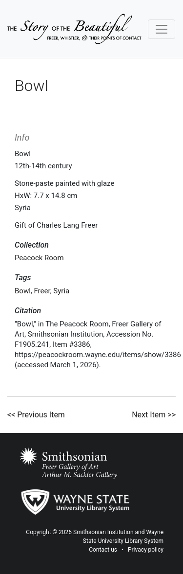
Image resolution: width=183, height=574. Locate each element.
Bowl (23, 291)
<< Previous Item (36, 414)
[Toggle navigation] (161, 29)
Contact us (103, 549)
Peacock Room (39, 257)
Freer (42, 291)
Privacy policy (145, 549)
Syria (61, 291)
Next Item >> (154, 414)
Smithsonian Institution (103, 532)
